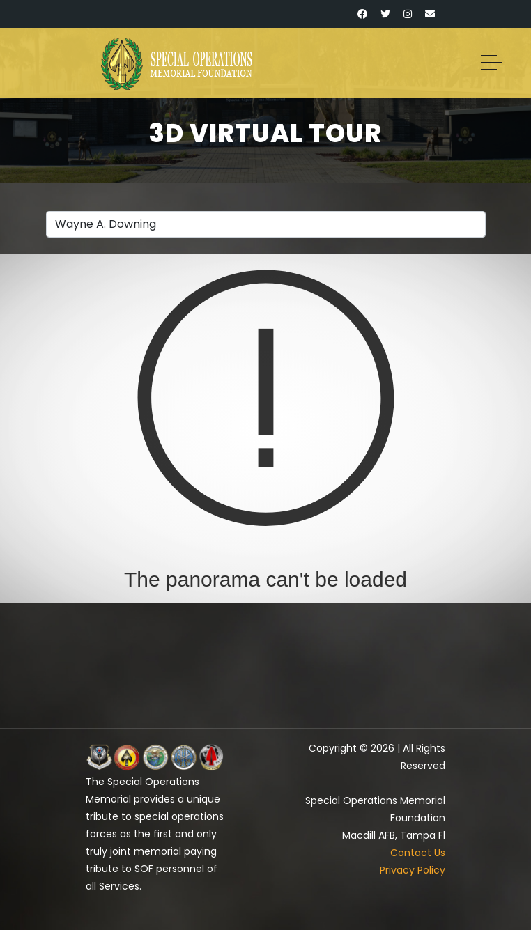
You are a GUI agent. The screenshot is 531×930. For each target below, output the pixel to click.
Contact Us (417, 853)
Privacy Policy (412, 870)
